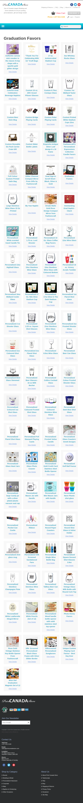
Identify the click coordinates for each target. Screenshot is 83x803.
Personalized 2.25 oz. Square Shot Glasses (31, 326)
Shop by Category (9, 772)
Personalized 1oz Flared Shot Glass (69, 296)
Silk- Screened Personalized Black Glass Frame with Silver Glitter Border (32, 653)
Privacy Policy (46, 789)
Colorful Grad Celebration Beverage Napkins (12, 92)
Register (77, 17)
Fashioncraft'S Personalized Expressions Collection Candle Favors (69, 149)
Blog (61, 7)
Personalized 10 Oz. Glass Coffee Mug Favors (51, 240)
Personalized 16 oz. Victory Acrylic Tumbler (69, 267)
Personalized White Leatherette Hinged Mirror (12, 616)
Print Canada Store (15, 729)
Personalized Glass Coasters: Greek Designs (69, 439)
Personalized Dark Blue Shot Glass (69, 409)
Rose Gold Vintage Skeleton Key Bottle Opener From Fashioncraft (12, 653)
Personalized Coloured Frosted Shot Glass (31, 409)
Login (71, 17)
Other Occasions (8, 792)
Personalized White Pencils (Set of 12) (32, 616)
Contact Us (76, 7)
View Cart (60, 13)
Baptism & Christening (9, 789)
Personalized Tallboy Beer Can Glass (51, 586)
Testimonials (46, 778)
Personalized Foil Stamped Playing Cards (32, 439)
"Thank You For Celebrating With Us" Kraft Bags (32, 58)
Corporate (6, 783)
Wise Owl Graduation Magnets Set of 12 (12, 682)
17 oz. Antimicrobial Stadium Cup (50, 58)
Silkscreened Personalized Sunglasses (50, 650)
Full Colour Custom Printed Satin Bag (12, 178)
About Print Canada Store (50, 775)
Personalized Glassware (10, 781)
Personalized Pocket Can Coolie (12, 527)
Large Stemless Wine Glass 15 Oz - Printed (12, 208)
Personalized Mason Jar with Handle (31, 495)
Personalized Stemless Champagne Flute (12, 586)
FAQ (56, 7)
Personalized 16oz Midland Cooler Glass (12, 296)
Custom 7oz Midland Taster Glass (69, 92)
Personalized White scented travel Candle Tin (13, 240)
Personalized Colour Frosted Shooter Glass (69, 380)
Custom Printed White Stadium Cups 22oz (69, 119)
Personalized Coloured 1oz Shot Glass (12, 409)
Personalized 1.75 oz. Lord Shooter (31, 240)
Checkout (74, 13)
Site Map (45, 794)
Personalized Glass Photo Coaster (31, 466)
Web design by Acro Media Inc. (10, 732)
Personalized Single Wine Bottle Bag (50, 557)
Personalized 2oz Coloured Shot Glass (13, 353)
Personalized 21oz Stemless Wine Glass (51, 326)
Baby (4, 786)
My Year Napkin (31, 206)
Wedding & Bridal (8, 778)
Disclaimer (45, 792)
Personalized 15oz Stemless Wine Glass (32, 267)
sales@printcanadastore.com (10, 748)
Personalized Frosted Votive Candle (51, 439)
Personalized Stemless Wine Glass (32, 586)
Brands (5, 775)
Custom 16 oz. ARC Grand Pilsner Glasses (31, 92)
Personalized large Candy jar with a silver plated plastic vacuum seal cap (13, 498)
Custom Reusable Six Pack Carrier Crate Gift (12, 146)
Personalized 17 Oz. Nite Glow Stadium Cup (31, 296)
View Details (13, 72)
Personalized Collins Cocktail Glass (50, 380)
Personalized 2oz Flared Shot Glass (32, 353)
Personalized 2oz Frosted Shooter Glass (69, 326)
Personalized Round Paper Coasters (50, 527)
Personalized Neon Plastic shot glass (69, 495)
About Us (68, 7)
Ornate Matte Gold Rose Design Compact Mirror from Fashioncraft (51, 211)
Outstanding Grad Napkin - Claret (69, 208)
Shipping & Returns (47, 7)
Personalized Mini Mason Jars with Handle (50, 495)
